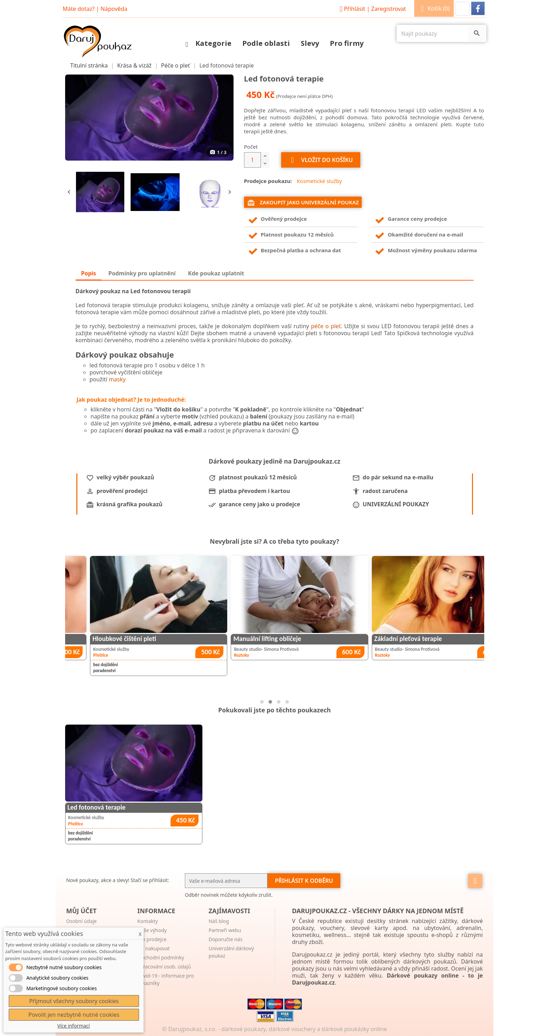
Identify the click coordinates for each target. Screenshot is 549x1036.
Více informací (73, 1025)
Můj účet (81, 911)
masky (117, 379)
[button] (463, 9)
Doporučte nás (226, 939)
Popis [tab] (88, 273)
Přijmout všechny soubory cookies (74, 1001)
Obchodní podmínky (160, 957)
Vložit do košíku (321, 160)
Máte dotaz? (79, 9)
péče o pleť (326, 326)
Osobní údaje (81, 921)
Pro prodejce (151, 939)
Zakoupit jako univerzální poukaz (303, 203)
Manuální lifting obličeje (374, 639)
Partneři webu (225, 930)
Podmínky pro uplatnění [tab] (142, 273)
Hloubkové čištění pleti (231, 639)
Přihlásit (372, 9)
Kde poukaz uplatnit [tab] (216, 273)
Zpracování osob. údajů (164, 966)
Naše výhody (152, 930)
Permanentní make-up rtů (94, 639)
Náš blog (219, 921)
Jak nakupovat (153, 948)
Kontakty (147, 921)
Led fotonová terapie (97, 807)
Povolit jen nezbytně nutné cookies (73, 1015)
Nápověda (113, 9)
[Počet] (252, 160)
